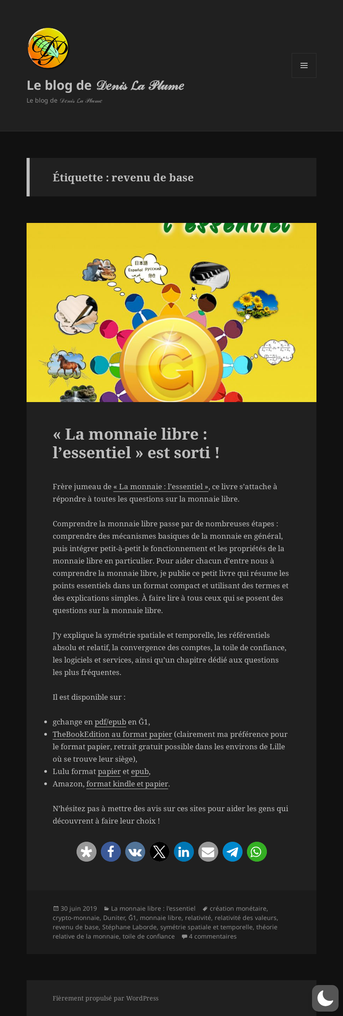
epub (140, 771)
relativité (198, 917)
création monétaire (238, 908)
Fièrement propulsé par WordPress (105, 998)
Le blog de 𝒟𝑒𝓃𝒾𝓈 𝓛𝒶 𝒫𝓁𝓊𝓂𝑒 (105, 84)
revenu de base (76, 927)
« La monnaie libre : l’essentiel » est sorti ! (136, 443)
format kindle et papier (127, 783)
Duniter (114, 917)
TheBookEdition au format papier (112, 734)
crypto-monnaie (76, 917)
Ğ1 (132, 917)
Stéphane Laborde (129, 927)
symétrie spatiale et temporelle (206, 927)
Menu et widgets (304, 77)
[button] (86, 852)
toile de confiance (149, 936)
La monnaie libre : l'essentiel (153, 908)
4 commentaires (213, 936)
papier (109, 771)
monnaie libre (160, 917)
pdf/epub (110, 722)
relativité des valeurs (246, 917)
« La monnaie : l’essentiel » (160, 486)
